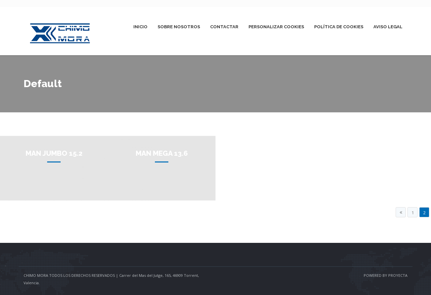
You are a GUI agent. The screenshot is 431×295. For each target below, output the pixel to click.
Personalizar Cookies (276, 26)
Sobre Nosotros (179, 26)
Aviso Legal (387, 26)
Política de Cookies (338, 26)
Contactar (224, 26)
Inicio (140, 26)
